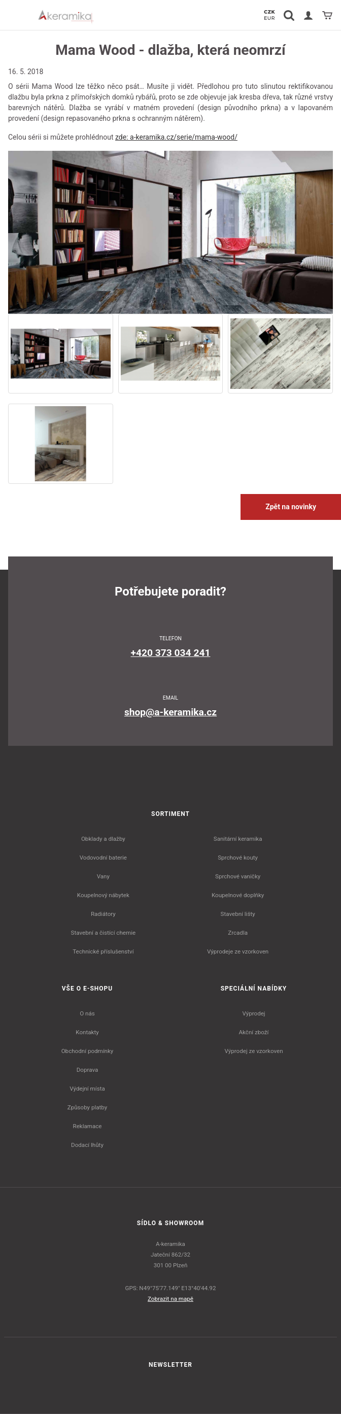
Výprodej (253, 1013)
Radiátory (103, 913)
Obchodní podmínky (87, 1051)
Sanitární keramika (238, 838)
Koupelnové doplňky (238, 895)
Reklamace (87, 1126)
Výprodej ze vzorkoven (253, 1051)
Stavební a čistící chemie (103, 932)
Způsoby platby (87, 1107)
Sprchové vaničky (237, 876)
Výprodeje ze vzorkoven (237, 951)
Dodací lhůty (87, 1144)
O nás (87, 1013)
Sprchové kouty (238, 857)
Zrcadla (238, 932)
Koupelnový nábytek (103, 895)
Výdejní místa (87, 1088)
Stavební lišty (238, 913)
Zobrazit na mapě (170, 1298)
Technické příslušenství (103, 951)
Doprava (87, 1069)
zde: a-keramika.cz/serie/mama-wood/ (176, 137)
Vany (103, 876)
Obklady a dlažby (103, 838)
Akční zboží (254, 1032)
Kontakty (87, 1032)
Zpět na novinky (290, 507)
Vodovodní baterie (103, 857)
